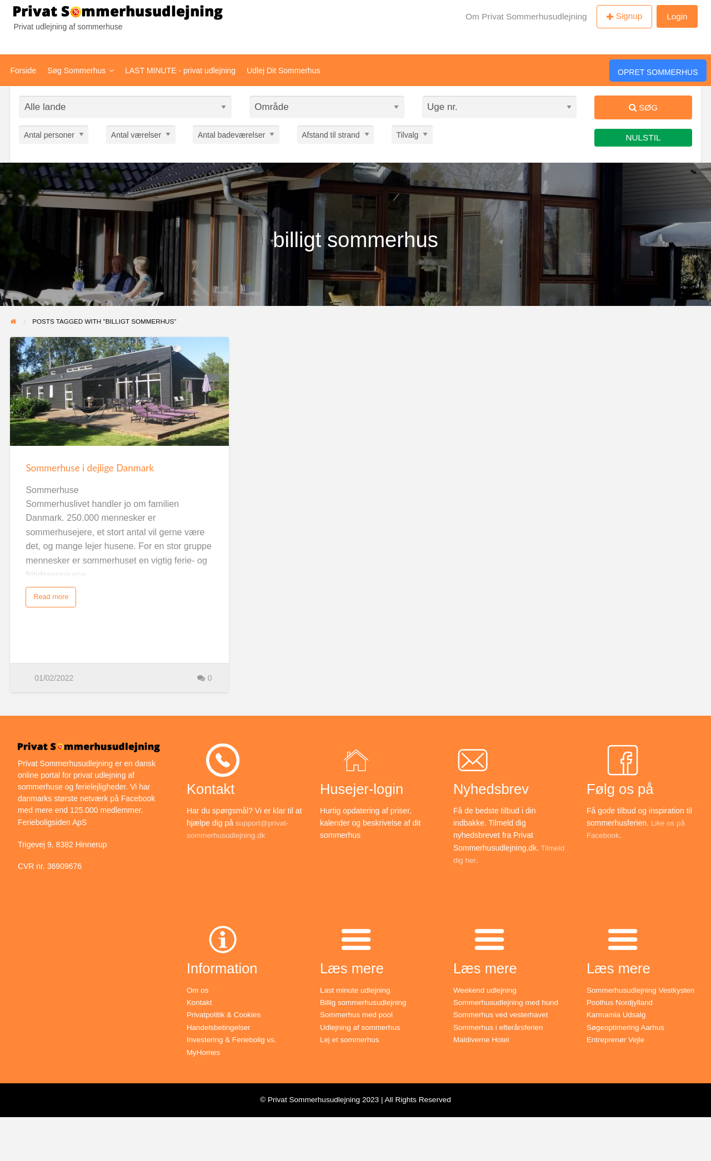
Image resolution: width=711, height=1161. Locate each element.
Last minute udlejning (356, 990)
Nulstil (643, 137)
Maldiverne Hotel (482, 1039)
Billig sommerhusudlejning (365, 1002)
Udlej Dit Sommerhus (283, 70)
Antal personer (49, 134)
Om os (198, 990)
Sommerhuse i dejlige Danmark (90, 468)
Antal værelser (136, 134)
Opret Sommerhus (658, 72)
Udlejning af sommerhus (362, 1027)
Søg (643, 107)
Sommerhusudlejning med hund (508, 1002)
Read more (50, 596)
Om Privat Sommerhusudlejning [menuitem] (526, 16)
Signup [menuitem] (629, 16)
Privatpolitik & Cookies (225, 1014)
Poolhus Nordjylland (621, 1002)
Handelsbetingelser (220, 1027)
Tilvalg (407, 134)
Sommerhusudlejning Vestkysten (643, 990)
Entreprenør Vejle (617, 1039)
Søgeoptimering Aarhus (627, 1027)
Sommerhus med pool (358, 1014)
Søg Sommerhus (80, 70)
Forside (24, 70)
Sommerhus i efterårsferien (500, 1027)
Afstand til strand (330, 134)
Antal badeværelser (231, 134)
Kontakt (200, 1002)
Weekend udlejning (486, 990)
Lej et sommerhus (351, 1039)
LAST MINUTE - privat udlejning (180, 70)
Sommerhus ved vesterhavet (502, 1014)
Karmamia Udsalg (617, 1014)
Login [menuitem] (677, 16)
